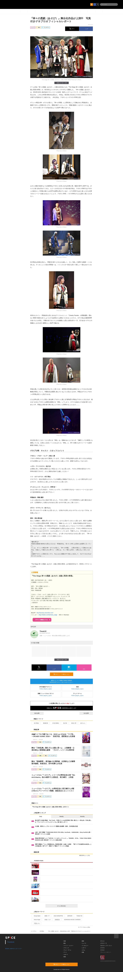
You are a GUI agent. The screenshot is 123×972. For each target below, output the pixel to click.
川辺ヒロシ (36, 923)
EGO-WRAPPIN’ (57, 916)
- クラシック (66, 947)
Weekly (61, 816)
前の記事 (35, 713)
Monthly (82, 816)
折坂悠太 (56, 919)
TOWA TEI (78, 916)
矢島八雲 (73, 723)
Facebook (10, 942)
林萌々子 (46, 916)
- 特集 (82, 952)
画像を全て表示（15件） (61, 82)
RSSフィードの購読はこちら (63, 674)
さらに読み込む (66, 906)
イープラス (33, 931)
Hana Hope (36, 919)
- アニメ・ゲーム (67, 950)
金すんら (82, 723)
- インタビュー (84, 945)
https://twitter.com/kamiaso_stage (48, 615)
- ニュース (83, 943)
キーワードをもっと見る (85, 927)
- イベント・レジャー (68, 945)
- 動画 (82, 941)
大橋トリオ (47, 919)
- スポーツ (65, 954)
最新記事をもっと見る (85, 855)
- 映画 (64, 956)
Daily (40, 816)
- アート (65, 952)
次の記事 (88, 713)
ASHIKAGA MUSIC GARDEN (72, 919)
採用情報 (102, 947)
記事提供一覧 (103, 943)
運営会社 (102, 941)
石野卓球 (69, 916)
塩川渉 (64, 723)
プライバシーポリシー (105, 952)
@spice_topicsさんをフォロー (13, 948)
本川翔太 (35, 723)
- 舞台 (64, 943)
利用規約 (102, 950)
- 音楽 (64, 941)
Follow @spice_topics (46, 689)
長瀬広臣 (45, 723)
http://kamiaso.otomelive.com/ (45, 612)
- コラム (83, 950)
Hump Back (36, 916)
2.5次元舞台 (55, 723)
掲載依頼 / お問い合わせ (106, 945)
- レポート (83, 947)
